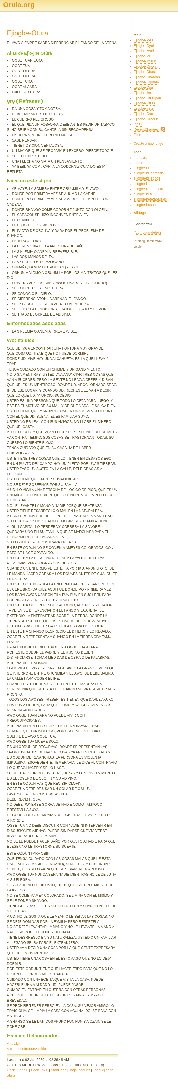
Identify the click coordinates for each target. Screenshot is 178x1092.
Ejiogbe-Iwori (144, 51)
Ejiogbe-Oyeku (145, 46)
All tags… (142, 213)
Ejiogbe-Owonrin (147, 66)
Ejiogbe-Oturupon (147, 98)
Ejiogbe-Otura (144, 103)
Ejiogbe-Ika (142, 93)
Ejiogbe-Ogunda (146, 82)
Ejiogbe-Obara (145, 72)
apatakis (140, 158)
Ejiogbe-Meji (143, 40)
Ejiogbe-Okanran (147, 77)
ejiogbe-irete (143, 194)
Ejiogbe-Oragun (146, 119)
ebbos (138, 163)
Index (23, 1070)
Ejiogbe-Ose (143, 114)
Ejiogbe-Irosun (145, 61)
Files (137, 135)
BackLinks (39, 1070)
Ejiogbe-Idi (142, 56)
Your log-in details (147, 232)
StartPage (58, 1070)
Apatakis (13, 1044)
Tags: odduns (79, 1070)
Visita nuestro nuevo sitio (26, 1049)
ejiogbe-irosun (145, 205)
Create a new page (148, 144)
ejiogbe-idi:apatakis (149, 173)
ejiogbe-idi (141, 168)
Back (11, 1070)
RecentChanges (146, 129)
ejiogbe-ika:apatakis (149, 189)
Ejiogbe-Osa (143, 87)
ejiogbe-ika (142, 184)
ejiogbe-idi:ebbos (147, 178)
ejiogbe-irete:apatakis (150, 199)
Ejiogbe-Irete (144, 108)
